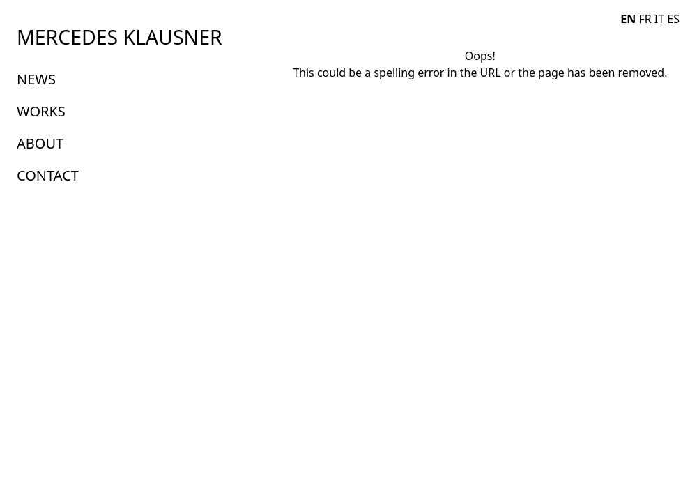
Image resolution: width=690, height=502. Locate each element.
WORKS (41, 111)
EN (628, 18)
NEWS (36, 79)
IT (659, 18)
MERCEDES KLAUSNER (119, 37)
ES (673, 18)
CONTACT (48, 175)
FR (644, 18)
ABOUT (40, 143)
